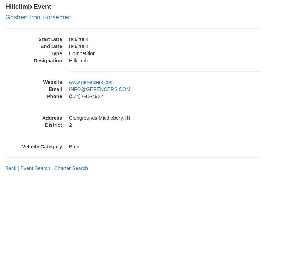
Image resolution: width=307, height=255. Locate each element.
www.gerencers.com (91, 82)
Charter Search (71, 168)
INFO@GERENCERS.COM (99, 89)
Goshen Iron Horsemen (38, 17)
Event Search (35, 168)
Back (10, 168)
